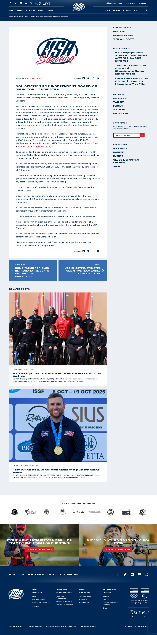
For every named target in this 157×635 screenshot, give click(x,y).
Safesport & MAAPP (40, 602)
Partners (83, 599)
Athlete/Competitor (64, 592)
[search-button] (146, 10)
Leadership (84, 602)
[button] (83, 78)
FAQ (34, 596)
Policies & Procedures (61, 597)
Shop (136, 10)
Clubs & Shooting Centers (126, 161)
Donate (116, 10)
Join (107, 10)
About (41, 10)
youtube (119, 109)
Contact (142, 3)
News (50, 10)
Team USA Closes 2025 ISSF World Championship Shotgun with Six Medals (129, 69)
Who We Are (84, 592)
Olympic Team (85, 596)
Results (119, 31)
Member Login (115, 3)
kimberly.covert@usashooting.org (34, 146)
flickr (118, 106)
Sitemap (35, 606)
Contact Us (37, 592)
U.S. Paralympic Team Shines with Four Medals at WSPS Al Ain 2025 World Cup (130, 56)
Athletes (30, 10)
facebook (120, 98)
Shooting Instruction (64, 605)
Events (127, 10)
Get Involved (16, 10)
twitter (119, 102)
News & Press (23, 16)
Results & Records (64, 601)
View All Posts (124, 39)
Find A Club (130, 3)
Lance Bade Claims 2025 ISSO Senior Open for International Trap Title (130, 81)
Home (11, 16)
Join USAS (120, 148)
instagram (120, 113)
